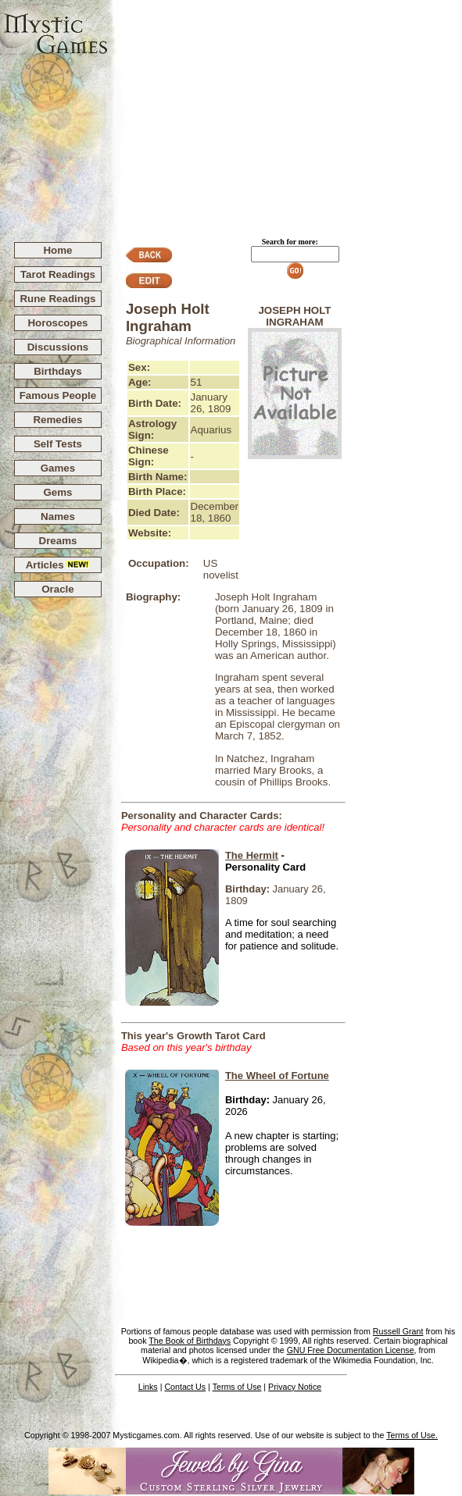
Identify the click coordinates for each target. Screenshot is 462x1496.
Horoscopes (57, 323)
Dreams (58, 541)
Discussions (58, 347)
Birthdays (57, 371)
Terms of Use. (412, 1435)
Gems (57, 492)
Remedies (57, 420)
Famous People (58, 395)
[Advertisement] (285, 114)
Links (148, 1386)
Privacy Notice (294, 1386)
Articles (58, 565)
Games (58, 468)
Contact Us (185, 1386)
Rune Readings (57, 299)
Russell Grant (398, 1331)
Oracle (57, 589)
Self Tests (58, 444)
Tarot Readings (57, 274)
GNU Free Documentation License (350, 1350)
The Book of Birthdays (190, 1340)
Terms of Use (237, 1386)
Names (58, 516)
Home (57, 250)
